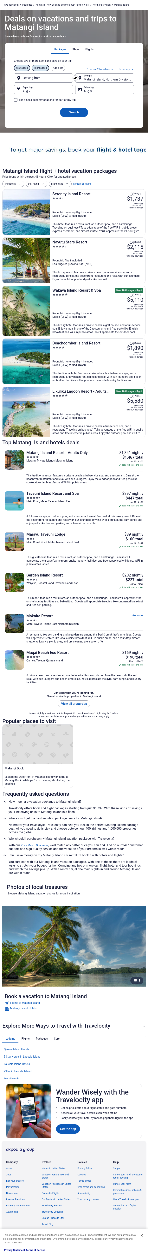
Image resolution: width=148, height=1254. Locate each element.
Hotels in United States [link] (54, 1168)
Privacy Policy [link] (85, 1168)
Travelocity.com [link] (10, 4)
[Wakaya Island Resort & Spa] (98, 311)
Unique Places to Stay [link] (53, 1218)
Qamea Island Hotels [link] (16, 1049)
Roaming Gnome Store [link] (17, 1205)
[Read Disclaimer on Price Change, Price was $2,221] (135, 194)
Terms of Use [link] (84, 1180)
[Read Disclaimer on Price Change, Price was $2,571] (135, 343)
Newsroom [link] (11, 1193)
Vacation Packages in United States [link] (56, 1185)
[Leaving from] (43, 78)
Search (74, 112)
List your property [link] (15, 1180)
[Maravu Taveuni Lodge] (74, 549)
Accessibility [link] (84, 1193)
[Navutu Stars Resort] (98, 260)
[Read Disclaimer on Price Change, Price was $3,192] (135, 242)
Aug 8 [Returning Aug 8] (88, 91)
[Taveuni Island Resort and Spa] (74, 508)
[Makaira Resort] (74, 628)
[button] (74, 1025)
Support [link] (117, 1168)
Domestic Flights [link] (50, 1193)
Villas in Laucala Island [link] (17, 1071)
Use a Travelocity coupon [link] (126, 1199)
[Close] (142, 1235)
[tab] (60, 49)
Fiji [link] (87, 4)
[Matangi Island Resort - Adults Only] (74, 467)
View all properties (74, 704)
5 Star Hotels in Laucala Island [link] (22, 1056)
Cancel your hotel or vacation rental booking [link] (128, 1176)
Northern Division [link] (102, 4)
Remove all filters (82, 183)
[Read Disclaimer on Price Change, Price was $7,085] (135, 396)
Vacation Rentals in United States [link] (55, 1176)
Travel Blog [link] (47, 1224)
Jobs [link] (8, 1174)
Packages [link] (27, 4)
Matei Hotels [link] (11, 1078)
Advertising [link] (12, 1211)
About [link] (9, 1168)
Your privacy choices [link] (88, 1199)
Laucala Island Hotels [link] (17, 1064)
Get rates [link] (137, 615)
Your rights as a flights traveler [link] (124, 1207)
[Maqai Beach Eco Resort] (74, 667)
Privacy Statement (14, 1250)
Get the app (68, 1129)
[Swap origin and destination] (75, 78)
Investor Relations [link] (15, 1199)
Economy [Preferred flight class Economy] (126, 69)
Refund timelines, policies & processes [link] (127, 1192)
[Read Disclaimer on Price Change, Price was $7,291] (135, 295)
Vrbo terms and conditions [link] (91, 1187)
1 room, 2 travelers (100, 69)
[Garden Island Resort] (74, 589)
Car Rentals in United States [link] (56, 1199)
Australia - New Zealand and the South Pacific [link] (59, 4)
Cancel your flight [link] (122, 1184)
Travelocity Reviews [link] (52, 1205)
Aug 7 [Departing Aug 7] (26, 91)
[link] (74, 1003)
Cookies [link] (82, 1174)
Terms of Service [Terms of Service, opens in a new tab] (35, 1250)
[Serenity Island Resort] (98, 212)
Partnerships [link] (12, 1187)
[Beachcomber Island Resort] (98, 361)
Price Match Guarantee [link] (34, 845)
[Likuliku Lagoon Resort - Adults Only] (98, 412)
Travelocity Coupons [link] (52, 1211)
